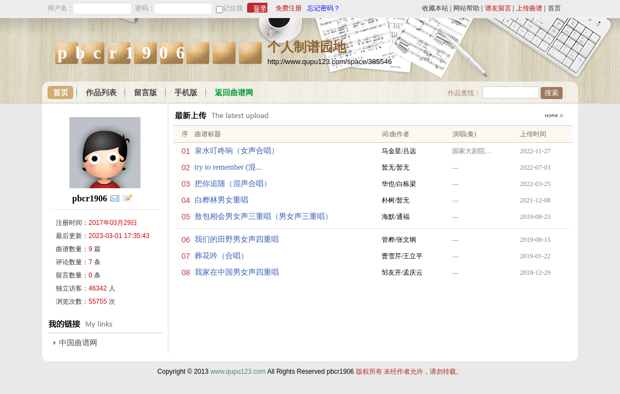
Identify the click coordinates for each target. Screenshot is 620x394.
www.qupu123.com (238, 371)
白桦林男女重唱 (221, 200)
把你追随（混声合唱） (233, 183)
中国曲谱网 (78, 343)
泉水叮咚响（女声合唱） (237, 151)
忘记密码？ (323, 8)
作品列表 (101, 93)
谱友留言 (498, 8)
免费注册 (289, 8)
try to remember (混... (228, 167)
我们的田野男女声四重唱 (237, 239)
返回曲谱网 (234, 93)
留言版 (145, 93)
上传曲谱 (529, 8)
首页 (554, 8)
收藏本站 (435, 8)
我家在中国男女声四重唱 (237, 272)
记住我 (233, 8)
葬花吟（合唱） (221, 256)
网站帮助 (466, 8)
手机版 (185, 93)
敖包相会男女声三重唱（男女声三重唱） (263, 216)
